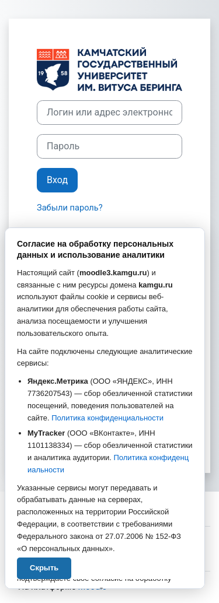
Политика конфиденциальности (107, 417)
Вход (57, 179)
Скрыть (44, 567)
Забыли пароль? (70, 207)
